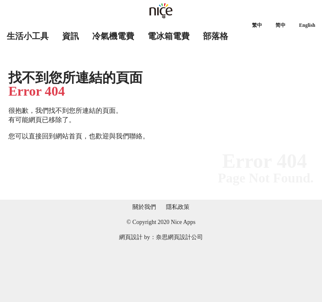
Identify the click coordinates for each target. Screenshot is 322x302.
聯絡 (136, 136)
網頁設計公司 (185, 237)
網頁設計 (131, 237)
